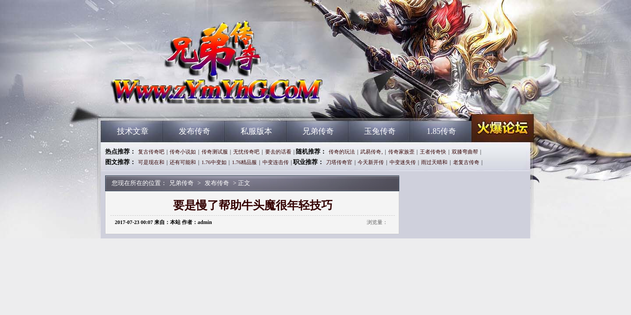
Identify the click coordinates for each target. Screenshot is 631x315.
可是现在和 (151, 162)
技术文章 (133, 131)
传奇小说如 (183, 152)
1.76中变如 (214, 162)
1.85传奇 (442, 131)
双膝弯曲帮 (465, 152)
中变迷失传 (403, 162)
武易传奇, (371, 152)
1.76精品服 (244, 162)
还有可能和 (183, 162)
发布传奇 (194, 131)
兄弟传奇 (184, 105)
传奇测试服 (215, 152)
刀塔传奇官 (339, 162)
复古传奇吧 (151, 152)
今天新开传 (371, 162)
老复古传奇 (466, 162)
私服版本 (256, 131)
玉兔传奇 (380, 131)
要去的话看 (278, 152)
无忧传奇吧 (246, 152)
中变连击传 (275, 162)
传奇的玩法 (342, 152)
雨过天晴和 (434, 162)
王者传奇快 (433, 152)
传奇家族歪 (401, 152)
